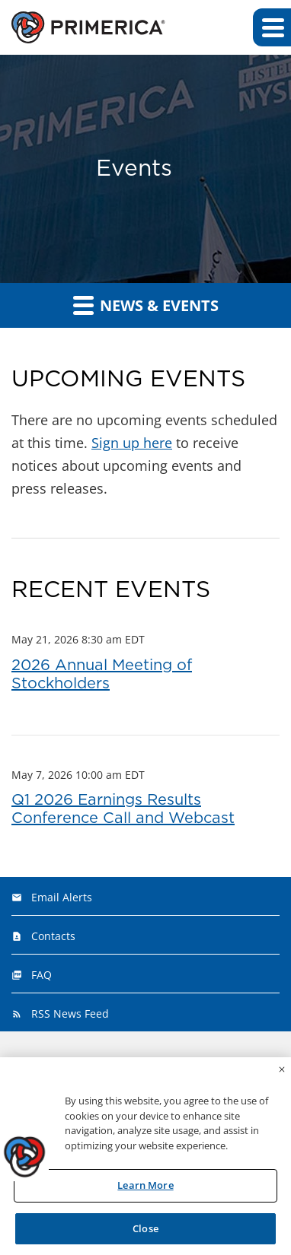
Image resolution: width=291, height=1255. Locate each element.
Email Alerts (61, 897)
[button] (272, 27)
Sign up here (131, 443)
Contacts (53, 936)
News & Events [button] (146, 305)
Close (145, 1232)
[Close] (281, 1073)
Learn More (145, 1189)
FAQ (41, 974)
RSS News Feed (70, 1013)
